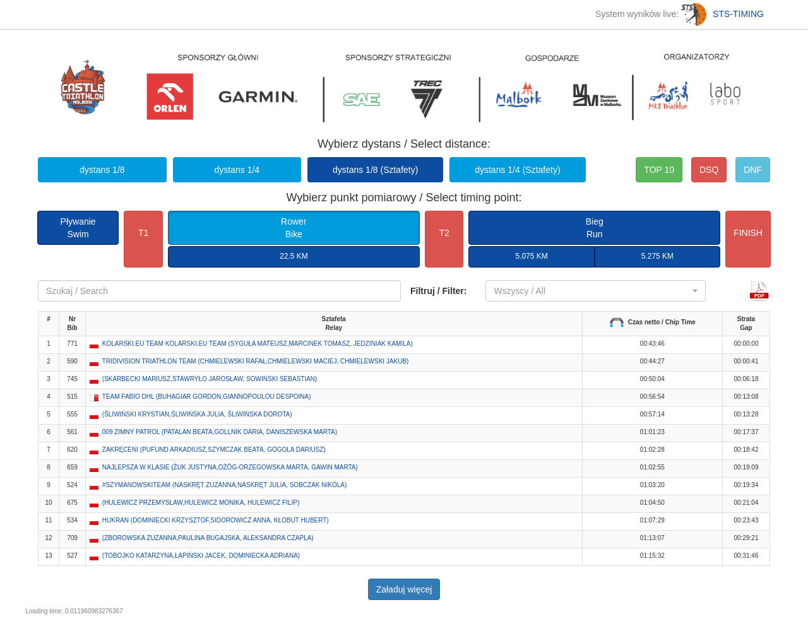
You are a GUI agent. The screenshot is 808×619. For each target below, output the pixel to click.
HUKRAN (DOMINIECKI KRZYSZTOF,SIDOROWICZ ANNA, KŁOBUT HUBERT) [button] (215, 520)
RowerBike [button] (293, 227)
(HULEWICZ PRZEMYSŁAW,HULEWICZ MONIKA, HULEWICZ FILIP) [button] (200, 502)
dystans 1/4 (237, 170)
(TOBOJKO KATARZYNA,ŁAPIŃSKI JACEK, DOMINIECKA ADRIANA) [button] (201, 555)
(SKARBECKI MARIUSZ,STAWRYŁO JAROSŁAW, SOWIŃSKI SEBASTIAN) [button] (210, 378)
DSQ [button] (708, 170)
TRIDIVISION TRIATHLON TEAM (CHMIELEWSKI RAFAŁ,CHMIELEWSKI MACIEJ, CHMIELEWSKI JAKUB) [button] (255, 361)
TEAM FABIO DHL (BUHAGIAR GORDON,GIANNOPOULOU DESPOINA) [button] (206, 396)
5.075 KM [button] (531, 256)
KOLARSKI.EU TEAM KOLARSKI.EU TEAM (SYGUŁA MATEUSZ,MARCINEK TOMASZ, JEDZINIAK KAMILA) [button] (257, 343)
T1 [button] (143, 233)
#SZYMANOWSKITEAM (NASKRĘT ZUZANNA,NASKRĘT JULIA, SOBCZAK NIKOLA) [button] (224, 484)
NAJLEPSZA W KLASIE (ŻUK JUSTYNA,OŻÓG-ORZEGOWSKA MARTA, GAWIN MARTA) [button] (230, 467)
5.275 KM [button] (657, 256)
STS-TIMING (722, 14)
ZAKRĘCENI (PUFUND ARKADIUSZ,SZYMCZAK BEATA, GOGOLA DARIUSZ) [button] (214, 449)
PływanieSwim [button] (78, 227)
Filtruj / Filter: (438, 291)
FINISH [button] (748, 233)
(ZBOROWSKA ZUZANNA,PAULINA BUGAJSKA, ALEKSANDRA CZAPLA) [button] (208, 537)
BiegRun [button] (594, 227)
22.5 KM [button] (294, 256)
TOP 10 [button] (659, 170)
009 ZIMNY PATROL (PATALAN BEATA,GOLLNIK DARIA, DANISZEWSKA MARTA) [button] (219, 431)
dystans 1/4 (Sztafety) (517, 170)
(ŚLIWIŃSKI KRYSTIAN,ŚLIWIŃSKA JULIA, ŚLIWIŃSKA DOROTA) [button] (197, 414)
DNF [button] (753, 170)
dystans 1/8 (102, 170)
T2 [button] (444, 233)
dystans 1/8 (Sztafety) (375, 170)
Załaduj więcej (404, 589)
